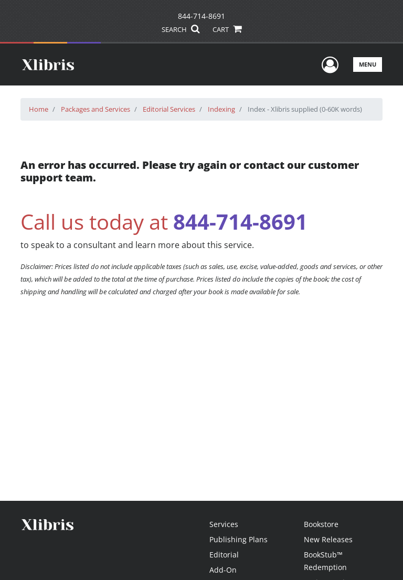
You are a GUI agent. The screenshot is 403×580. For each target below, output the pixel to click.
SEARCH (180, 29)
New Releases (328, 539)
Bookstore (321, 524)
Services (223, 524)
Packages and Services (95, 109)
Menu (367, 64)
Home (38, 109)
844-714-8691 (201, 16)
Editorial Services (169, 109)
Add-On (223, 570)
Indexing (221, 109)
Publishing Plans (238, 539)
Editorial (224, 555)
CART (227, 29)
